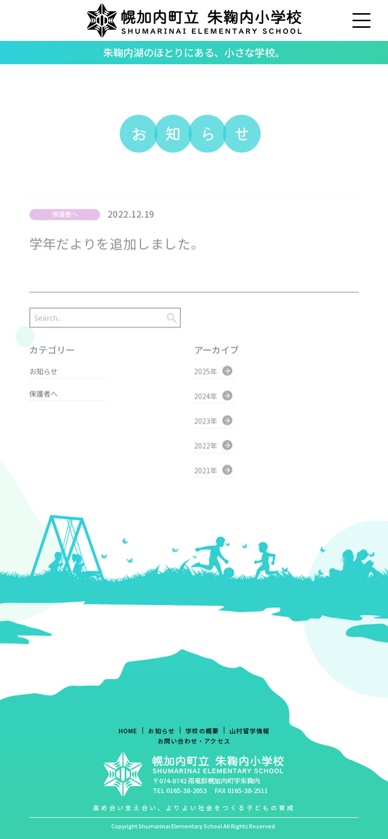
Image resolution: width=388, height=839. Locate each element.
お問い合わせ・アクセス (194, 740)
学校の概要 (202, 730)
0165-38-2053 (186, 790)
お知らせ (161, 730)
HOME (128, 730)
